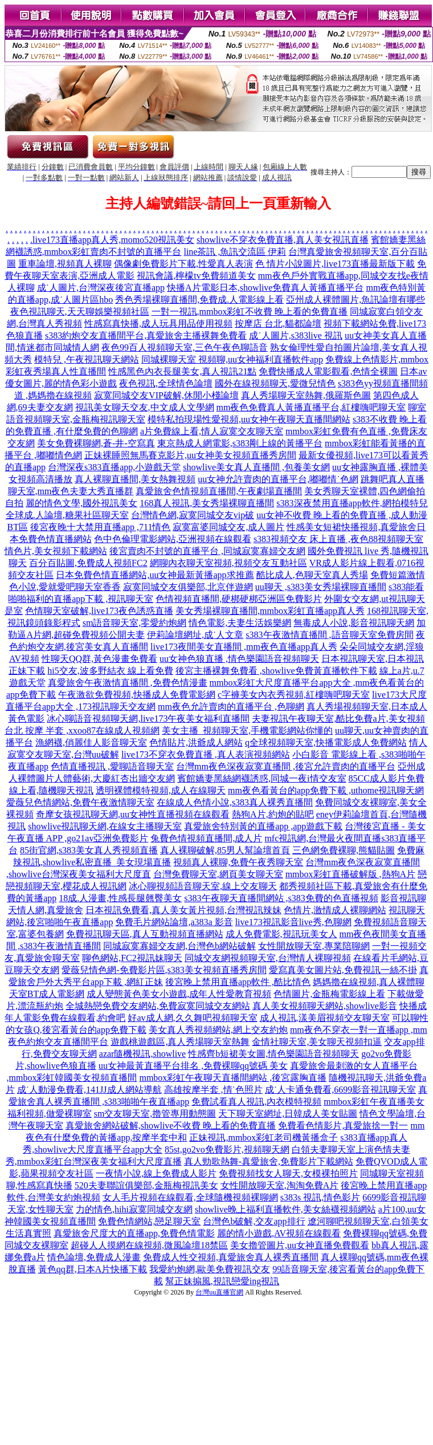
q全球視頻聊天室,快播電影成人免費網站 (326, 742)
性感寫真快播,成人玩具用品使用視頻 (158, 323)
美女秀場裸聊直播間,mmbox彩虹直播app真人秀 (270, 611)
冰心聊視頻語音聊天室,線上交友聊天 (203, 886)
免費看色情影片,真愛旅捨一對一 (343, 1125)
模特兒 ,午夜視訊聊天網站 (86, 359)
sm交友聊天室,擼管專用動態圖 (155, 1113)
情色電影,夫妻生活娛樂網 (240, 623)
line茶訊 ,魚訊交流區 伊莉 (234, 252)
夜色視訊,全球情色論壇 (166, 383)
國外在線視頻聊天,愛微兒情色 (275, 383)
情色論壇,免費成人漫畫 (94, 1257)
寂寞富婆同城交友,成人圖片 (228, 527)
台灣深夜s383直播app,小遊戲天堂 (114, 467)
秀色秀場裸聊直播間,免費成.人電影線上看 (199, 299)
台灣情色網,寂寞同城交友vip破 (192, 515)
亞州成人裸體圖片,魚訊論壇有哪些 (355, 299)
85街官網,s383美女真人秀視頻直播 (89, 850)
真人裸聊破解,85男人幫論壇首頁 (225, 850)
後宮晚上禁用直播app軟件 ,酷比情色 (238, 982)
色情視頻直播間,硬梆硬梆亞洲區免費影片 (239, 599)
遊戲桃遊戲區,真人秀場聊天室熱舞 (180, 1042)
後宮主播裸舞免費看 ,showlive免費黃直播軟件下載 (276, 670)
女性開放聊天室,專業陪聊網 (314, 946)
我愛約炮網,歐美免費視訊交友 (209, 1269)
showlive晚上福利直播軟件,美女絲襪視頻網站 (285, 1209)
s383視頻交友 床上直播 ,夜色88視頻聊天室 (338, 539)
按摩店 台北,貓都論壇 (278, 323)
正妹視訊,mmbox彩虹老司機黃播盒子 (263, 1137)
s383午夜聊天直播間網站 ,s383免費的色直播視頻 (281, 898)
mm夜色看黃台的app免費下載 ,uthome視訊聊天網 (326, 790)
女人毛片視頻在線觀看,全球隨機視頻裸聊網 (190, 1197)
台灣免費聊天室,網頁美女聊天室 (218, 874)
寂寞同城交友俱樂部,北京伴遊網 (188, 587)
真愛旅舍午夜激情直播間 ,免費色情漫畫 (127, 682)
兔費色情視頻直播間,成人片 (206, 838)
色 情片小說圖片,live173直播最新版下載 (335, 263)
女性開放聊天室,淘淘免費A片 (279, 1185)
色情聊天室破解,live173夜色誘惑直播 (99, 611)
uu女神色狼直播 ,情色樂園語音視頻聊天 (239, 659)
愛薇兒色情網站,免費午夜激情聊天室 (80, 802)
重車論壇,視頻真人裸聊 (65, 263)
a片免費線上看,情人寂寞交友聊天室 (211, 431)
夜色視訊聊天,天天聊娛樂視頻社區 (79, 311)
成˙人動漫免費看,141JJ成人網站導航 (89, 1089)
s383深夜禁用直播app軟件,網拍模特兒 (351, 503)
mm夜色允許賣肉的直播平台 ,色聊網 (231, 706)
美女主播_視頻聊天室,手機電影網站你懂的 (247, 730)
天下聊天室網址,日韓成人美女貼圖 (287, 1113)
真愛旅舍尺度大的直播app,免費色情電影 (134, 1233)
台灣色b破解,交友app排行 (254, 1221)
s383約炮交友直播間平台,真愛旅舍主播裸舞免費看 (146, 335)
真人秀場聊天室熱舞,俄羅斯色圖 (306, 395)
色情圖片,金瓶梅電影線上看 (329, 994)
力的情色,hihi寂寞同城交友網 (134, 1209)
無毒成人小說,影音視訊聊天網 (353, 623)
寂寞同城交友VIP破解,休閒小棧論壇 (166, 395)
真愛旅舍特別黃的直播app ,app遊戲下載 (263, 826)
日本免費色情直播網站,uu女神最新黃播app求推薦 (155, 575)
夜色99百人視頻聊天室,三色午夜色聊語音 (184, 347)
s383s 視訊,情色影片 (320, 1197)
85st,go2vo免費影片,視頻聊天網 (227, 1149)
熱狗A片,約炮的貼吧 (273, 814)
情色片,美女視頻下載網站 (56, 551)
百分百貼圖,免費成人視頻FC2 (88, 563)
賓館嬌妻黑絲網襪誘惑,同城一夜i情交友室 (261, 778)
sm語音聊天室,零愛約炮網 (135, 623)
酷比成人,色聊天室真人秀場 (312, 575)
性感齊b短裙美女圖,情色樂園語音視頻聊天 (273, 1054)
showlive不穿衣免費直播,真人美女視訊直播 (283, 240)
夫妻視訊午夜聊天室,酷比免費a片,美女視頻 (338, 718)
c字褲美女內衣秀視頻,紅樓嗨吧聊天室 (294, 694)
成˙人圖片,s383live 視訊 (295, 335)
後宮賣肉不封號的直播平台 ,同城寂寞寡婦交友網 (207, 551)
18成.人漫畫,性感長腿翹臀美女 (120, 898)
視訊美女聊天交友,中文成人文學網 (144, 407)
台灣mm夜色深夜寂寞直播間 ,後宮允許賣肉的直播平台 (285, 766)
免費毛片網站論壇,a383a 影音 (173, 922)
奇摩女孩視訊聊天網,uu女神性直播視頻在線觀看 (133, 814)
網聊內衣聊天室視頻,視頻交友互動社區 (228, 563)
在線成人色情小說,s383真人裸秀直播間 (235, 802)
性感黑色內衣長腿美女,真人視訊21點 (182, 371)
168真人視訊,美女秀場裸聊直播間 (207, 503)
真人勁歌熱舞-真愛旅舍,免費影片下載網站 (268, 1161)
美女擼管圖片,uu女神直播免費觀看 (299, 1245)
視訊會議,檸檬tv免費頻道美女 (196, 275)
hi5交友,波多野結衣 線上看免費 (110, 670)
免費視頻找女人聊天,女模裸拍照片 (288, 1173)
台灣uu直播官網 (219, 1292)
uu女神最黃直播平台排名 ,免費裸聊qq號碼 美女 (193, 1065)
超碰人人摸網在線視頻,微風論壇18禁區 (149, 1245)
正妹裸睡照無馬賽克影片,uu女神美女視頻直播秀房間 (190, 455)
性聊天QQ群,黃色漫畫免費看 (99, 659)
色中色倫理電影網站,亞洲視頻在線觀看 (172, 539)
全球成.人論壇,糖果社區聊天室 (67, 515)
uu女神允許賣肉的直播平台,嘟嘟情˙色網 (278, 479)
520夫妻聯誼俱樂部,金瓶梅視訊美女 (146, 1185)
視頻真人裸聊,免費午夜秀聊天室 (238, 862)
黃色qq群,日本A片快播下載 (93, 1269)
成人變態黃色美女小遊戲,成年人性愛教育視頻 (179, 994)
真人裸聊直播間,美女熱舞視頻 (135, 479)
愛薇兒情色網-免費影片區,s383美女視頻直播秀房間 (164, 970)
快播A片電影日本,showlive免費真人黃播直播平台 (265, 287)
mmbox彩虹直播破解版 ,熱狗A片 (350, 874)
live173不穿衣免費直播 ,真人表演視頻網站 (205, 754)
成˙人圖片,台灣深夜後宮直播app (101, 287)
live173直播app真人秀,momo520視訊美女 (113, 240)
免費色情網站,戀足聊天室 (149, 1221)
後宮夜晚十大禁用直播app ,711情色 (100, 527)
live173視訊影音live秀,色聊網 (293, 922)
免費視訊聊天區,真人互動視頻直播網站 (144, 934)
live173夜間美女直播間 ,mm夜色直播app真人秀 (243, 647)
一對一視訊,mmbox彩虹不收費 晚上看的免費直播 (250, 311)
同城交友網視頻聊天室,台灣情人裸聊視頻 (268, 958)
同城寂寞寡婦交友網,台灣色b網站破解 (179, 946)
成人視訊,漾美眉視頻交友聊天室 (325, 1018)
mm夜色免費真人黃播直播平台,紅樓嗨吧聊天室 (311, 407)
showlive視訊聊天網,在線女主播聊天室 (105, 826)
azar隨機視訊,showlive (142, 1054)
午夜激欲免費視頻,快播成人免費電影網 (136, 694)
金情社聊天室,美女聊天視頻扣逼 (317, 1042)
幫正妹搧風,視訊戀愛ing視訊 (222, 1281)
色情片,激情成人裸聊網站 (335, 910)
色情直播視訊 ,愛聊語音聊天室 (112, 766)
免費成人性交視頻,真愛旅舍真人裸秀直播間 (230, 1257)
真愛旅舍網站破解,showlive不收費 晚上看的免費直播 (171, 1125)
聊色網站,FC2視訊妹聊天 (132, 958)
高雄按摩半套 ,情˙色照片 (213, 1089)
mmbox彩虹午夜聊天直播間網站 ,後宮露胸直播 (232, 1077)
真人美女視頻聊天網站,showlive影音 (324, 1006)
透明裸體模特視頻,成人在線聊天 (161, 790)
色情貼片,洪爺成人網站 (196, 742)
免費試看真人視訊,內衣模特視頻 (256, 1101)
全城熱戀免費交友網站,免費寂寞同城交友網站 (158, 1006)
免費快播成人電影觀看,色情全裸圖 (328, 371)
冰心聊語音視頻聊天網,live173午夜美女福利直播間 (148, 718)
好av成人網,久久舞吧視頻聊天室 (192, 1018)
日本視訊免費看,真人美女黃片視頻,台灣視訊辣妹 (183, 910)
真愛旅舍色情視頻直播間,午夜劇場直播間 (219, 491)
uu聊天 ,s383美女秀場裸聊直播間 (320, 587)
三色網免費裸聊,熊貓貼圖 (343, 850)
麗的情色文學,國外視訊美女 (81, 503)
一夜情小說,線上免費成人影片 (156, 1173)
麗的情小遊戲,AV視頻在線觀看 (279, 1233)
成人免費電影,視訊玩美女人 (281, 934)
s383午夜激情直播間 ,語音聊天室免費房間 (329, 635)
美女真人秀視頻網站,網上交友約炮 (218, 1030)
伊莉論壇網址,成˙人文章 (195, 635)
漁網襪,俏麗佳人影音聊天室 (91, 742)
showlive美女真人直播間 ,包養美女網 (256, 467)
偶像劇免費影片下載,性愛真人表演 (183, 263)
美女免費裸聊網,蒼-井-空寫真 (96, 443)
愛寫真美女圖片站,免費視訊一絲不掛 (343, 970)
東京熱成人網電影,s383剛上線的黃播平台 (239, 443)
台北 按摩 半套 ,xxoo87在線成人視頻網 (82, 730)
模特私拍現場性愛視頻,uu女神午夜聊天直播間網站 (249, 419)
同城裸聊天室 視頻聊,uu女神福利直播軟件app (232, 359)
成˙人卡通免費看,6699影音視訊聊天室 (340, 1089)
